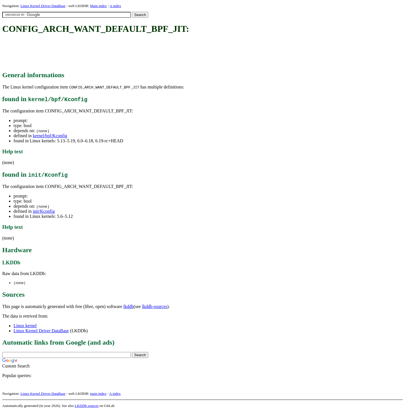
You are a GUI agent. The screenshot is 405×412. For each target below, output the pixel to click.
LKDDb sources (87, 406)
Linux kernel (25, 326)
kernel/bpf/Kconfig (50, 135)
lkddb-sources (154, 306)
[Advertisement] (104, 53)
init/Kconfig (44, 211)
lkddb (128, 306)
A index (115, 6)
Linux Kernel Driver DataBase (43, 6)
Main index (98, 6)
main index (98, 394)
